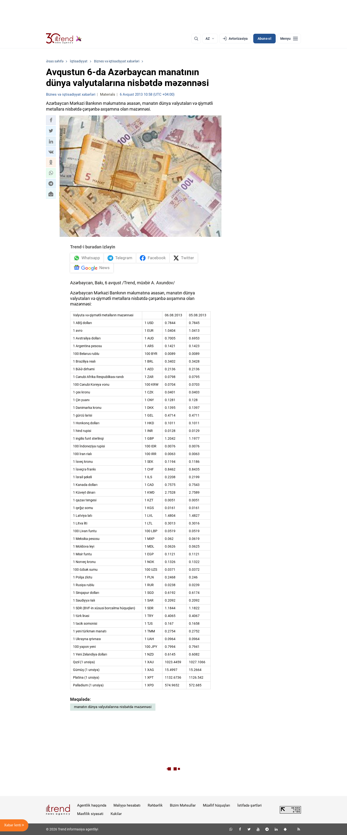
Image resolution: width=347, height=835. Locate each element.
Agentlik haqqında (91, 805)
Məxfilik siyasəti (90, 814)
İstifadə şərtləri (249, 805)
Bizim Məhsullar (183, 805)
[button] (50, 120)
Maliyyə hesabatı (126, 805)
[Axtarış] (196, 38)
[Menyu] (289, 38)
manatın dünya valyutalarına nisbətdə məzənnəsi (113, 707)
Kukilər (116, 814)
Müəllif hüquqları (216, 805)
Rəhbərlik (155, 805)
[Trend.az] (64, 38)
